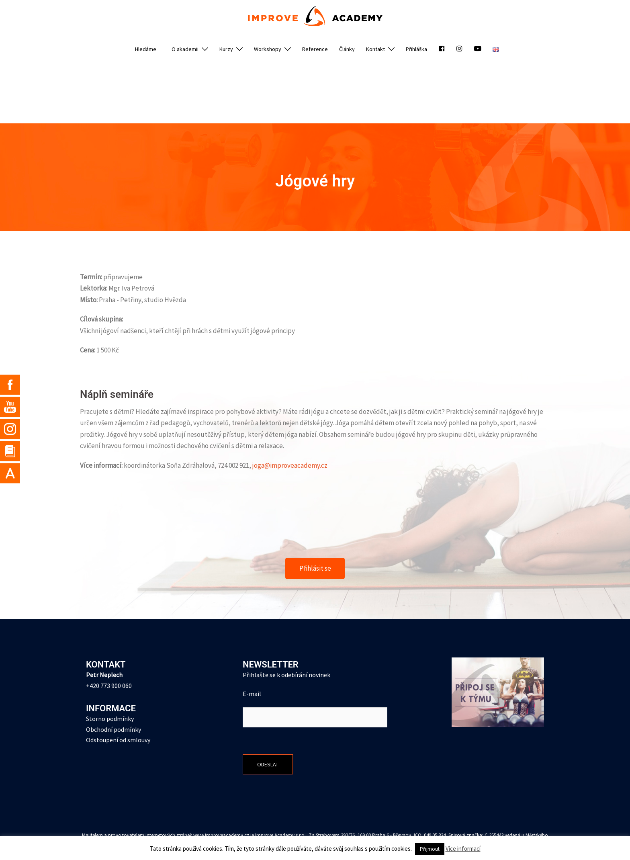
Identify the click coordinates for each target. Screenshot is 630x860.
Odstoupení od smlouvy (118, 740)
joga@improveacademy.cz (289, 465)
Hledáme (145, 49)
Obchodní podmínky (113, 729)
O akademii (185, 49)
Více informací (463, 848)
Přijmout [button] (430, 849)
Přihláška (416, 49)
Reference (315, 49)
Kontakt (375, 49)
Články (347, 49)
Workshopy (267, 49)
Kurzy (226, 49)
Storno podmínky (110, 719)
